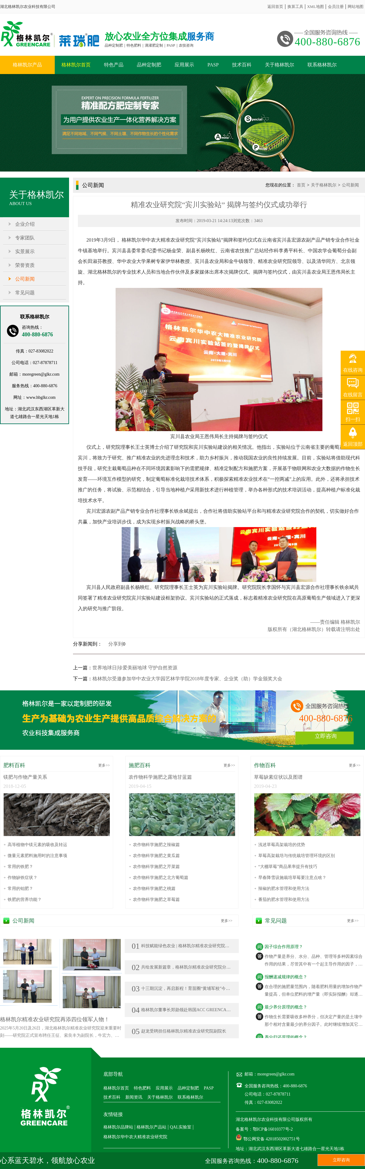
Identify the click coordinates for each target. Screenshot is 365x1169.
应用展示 (184, 64)
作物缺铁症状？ (22, 877)
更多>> (104, 765)
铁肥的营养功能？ (25, 899)
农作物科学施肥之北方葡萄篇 (160, 877)
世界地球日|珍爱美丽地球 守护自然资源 (134, 667)
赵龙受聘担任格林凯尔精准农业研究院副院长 (179, 1031)
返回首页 (275, 6)
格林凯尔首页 (76, 64)
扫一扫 (353, 419)
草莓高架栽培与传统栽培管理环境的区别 (296, 855)
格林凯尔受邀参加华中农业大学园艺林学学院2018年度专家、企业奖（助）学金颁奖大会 (187, 678)
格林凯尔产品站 (151, 1127)
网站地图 (355, 6)
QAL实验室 (180, 1127)
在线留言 (353, 394)
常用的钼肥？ (20, 888)
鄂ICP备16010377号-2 (273, 1129)
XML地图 (315, 6)
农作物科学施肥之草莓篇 (156, 899)
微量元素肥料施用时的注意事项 (37, 855)
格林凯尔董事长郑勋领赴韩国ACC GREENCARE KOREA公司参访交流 (202, 1010)
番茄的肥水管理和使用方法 (283, 899)
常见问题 (25, 292)
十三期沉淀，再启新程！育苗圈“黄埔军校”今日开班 (185, 988)
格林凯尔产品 (27, 64)
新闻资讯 (133, 1097)
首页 (301, 185)
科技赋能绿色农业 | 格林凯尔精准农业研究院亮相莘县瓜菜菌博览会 (200, 946)
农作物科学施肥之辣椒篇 (156, 844)
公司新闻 (25, 279)
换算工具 (295, 6)
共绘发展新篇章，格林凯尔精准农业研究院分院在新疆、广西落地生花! (203, 967)
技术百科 (242, 64)
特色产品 (113, 64)
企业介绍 (25, 224)
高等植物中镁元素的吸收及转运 (37, 844)
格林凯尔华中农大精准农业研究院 (135, 1137)
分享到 (115, 643)
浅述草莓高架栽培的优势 (281, 844)
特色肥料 (142, 1088)
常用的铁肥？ (20, 866)
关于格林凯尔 (279, 64)
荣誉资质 (25, 265)
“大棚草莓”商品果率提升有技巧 (287, 866)
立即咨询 (326, 736)
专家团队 (25, 237)
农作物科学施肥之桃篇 (154, 888)
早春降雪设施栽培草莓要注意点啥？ (292, 877)
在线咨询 (353, 370)
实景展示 (25, 251)
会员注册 (336, 6)
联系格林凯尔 (322, 64)
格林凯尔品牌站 (118, 1127)
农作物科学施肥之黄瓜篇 (156, 855)
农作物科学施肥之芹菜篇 (156, 866)
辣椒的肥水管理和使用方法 (283, 888)
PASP (213, 64)
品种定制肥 (149, 64)
